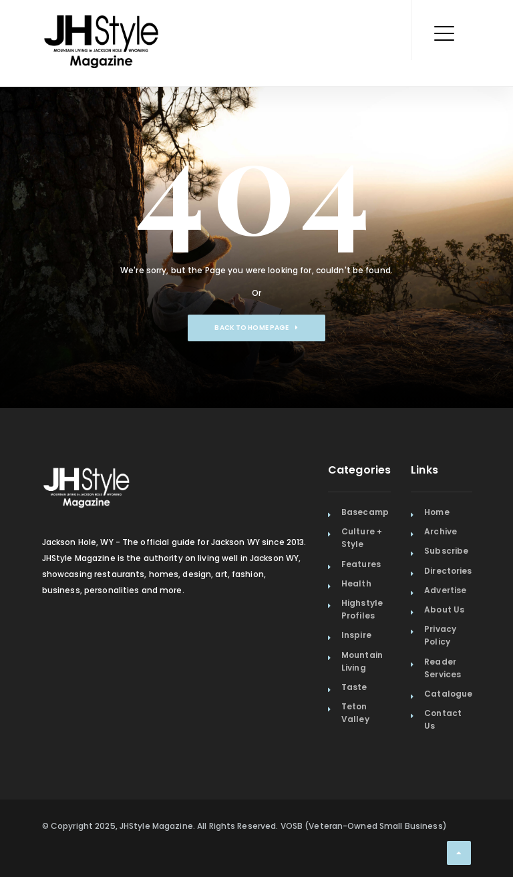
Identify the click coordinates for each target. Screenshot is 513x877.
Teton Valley (355, 713)
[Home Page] (102, 23)
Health (356, 583)
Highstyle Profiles (362, 609)
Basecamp (365, 512)
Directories (448, 570)
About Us (444, 609)
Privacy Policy (440, 635)
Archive (440, 531)
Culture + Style (361, 538)
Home (436, 512)
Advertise (445, 590)
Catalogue (448, 693)
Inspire (356, 635)
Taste (354, 687)
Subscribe (446, 550)
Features (361, 564)
